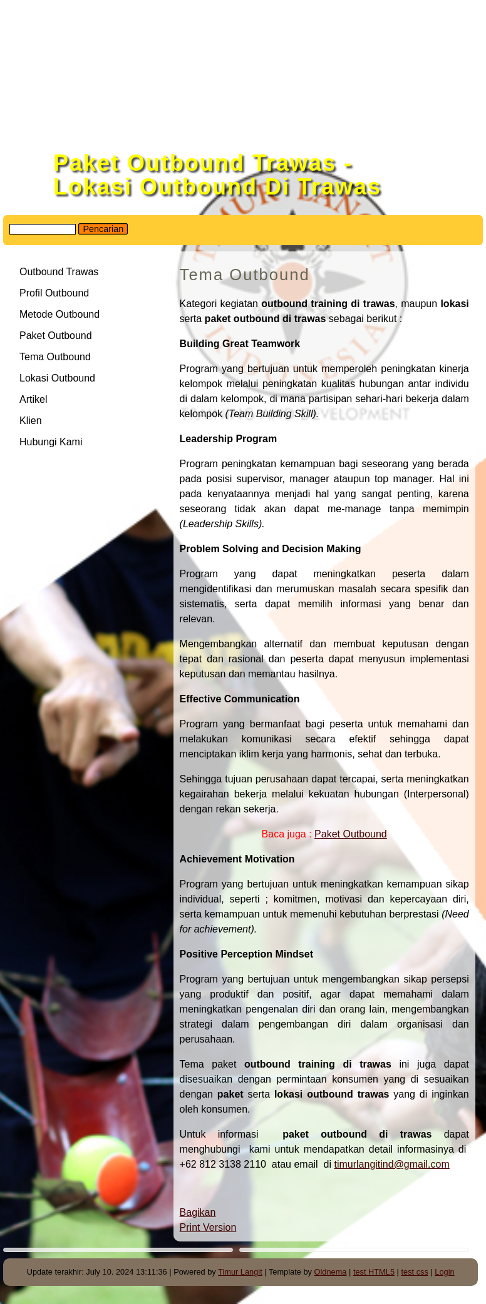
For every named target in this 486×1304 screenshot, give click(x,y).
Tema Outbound (55, 356)
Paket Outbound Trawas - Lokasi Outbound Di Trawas (217, 175)
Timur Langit (240, 1271)
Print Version (208, 1227)
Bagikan (198, 1212)
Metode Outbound (59, 314)
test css (414, 1271)
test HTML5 (374, 1271)
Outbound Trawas (58, 271)
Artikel (33, 399)
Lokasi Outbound (58, 378)
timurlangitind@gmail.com (391, 1164)
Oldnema (330, 1271)
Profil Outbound (54, 293)
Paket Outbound (350, 834)
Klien (30, 420)
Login (444, 1271)
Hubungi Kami (51, 442)
